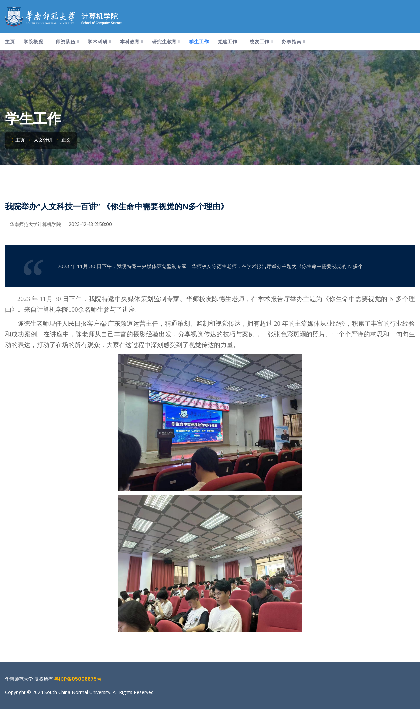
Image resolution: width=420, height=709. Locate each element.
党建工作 (227, 41)
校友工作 (259, 41)
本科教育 (130, 41)
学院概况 (33, 41)
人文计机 (43, 140)
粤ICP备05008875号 (77, 679)
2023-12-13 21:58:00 (89, 224)
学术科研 (97, 41)
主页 (10, 41)
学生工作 (199, 41)
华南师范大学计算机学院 (33, 224)
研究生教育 (164, 41)
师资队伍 (65, 41)
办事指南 (291, 41)
